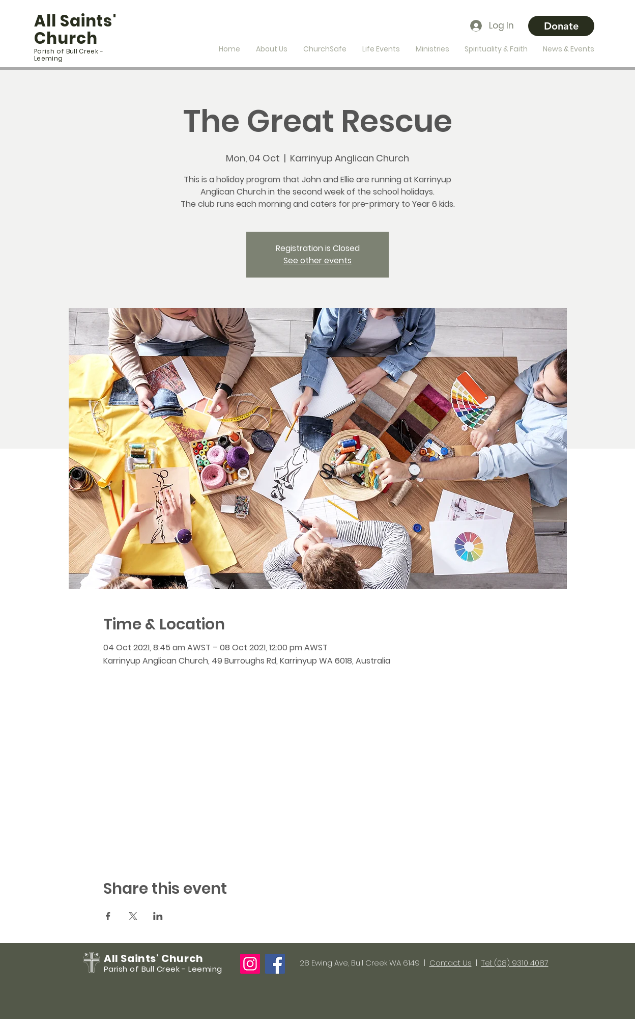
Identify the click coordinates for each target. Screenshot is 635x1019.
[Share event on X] (133, 916)
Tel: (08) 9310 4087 (515, 962)
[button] (271, 49)
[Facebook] (275, 964)
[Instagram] (250, 964)
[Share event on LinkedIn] (158, 916)
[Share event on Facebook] (108, 916)
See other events (317, 260)
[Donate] (561, 26)
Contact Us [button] (450, 962)
